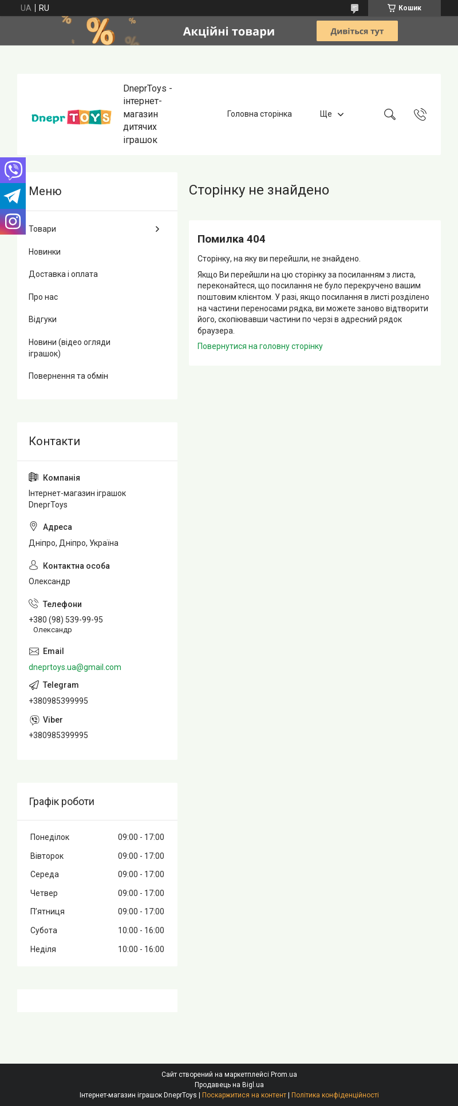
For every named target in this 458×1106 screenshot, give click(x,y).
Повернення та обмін (68, 375)
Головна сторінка (259, 113)
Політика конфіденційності (335, 1095)
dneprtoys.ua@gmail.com (75, 667)
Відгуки (43, 319)
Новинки (45, 251)
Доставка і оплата (63, 274)
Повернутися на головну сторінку (260, 346)
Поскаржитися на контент (244, 1095)
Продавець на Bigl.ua (229, 1085)
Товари (42, 228)
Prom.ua (284, 1075)
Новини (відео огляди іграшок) (69, 348)
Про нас (43, 297)
